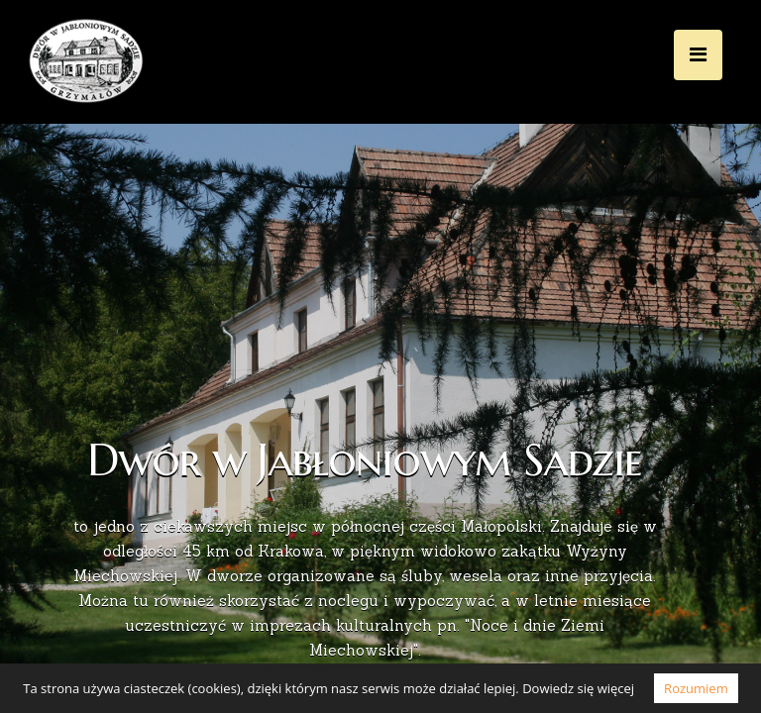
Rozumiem (696, 688)
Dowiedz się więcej (578, 688)
